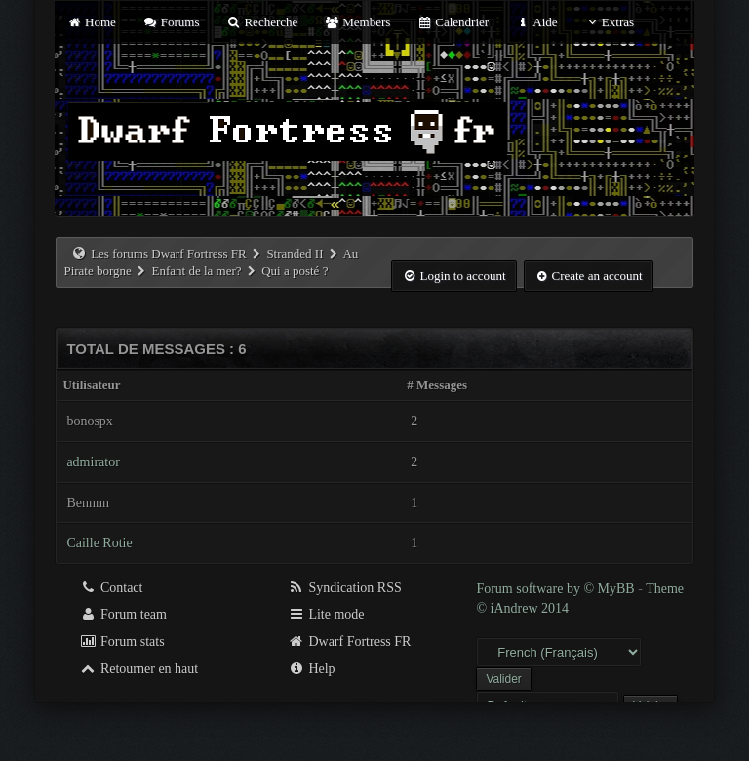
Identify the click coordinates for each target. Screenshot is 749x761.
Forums (170, 22)
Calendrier (453, 22)
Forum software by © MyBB (557, 588)
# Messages (437, 385)
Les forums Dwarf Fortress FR (169, 253)
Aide (536, 22)
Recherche (262, 22)
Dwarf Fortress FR (350, 641)
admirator (92, 462)
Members (358, 22)
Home (90, 22)
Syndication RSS (345, 588)
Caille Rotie (99, 543)
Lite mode (326, 614)
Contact (110, 588)
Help (311, 668)
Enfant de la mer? (196, 270)
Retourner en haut (138, 668)
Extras (609, 22)
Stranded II (294, 253)
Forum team (123, 614)
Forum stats (121, 641)
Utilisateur (91, 385)
